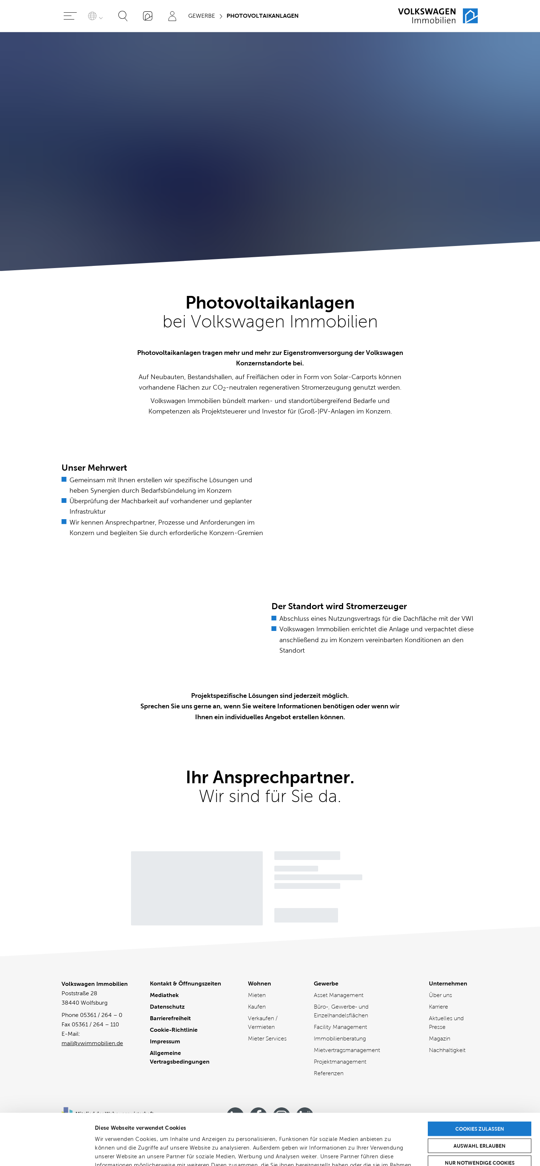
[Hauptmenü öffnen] (70, 16)
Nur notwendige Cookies (480, 1111)
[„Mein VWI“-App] (147, 16)
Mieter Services (267, 1038)
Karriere (438, 1007)
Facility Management (340, 1027)
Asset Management (338, 995)
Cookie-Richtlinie (174, 1030)
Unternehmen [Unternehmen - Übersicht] (448, 983)
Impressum (165, 1041)
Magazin (439, 1038)
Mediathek (164, 995)
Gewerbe (201, 16)
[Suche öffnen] (123, 16)
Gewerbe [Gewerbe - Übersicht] (326, 983)
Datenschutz (167, 1007)
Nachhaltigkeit (447, 1050)
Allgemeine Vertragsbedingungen (180, 1057)
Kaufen (257, 1007)
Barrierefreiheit (170, 1018)
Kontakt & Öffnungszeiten (185, 983)
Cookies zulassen (479, 1077)
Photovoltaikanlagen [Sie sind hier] (263, 16)
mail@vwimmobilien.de (92, 1043)
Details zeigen (383, 1152)
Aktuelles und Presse (446, 1022)
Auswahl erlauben (479, 1094)
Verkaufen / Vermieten (263, 1022)
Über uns (440, 995)
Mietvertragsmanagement (347, 1050)
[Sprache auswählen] (96, 16)
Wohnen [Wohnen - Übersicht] (259, 983)
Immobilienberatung (340, 1038)
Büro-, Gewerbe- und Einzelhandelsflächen (341, 1011)
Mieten (257, 995)
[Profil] (172, 16)
